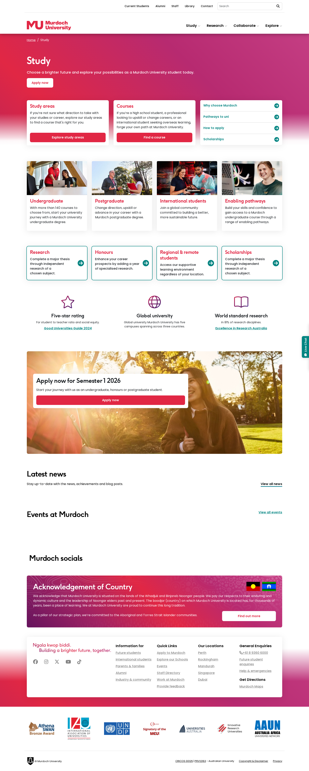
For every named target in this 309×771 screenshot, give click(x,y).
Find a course (154, 137)
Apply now (41, 82)
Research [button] (217, 25)
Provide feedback (171, 686)
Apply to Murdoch (171, 652)
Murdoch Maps (251, 686)
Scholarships (241, 139)
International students (134, 659)
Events (162, 666)
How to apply (241, 128)
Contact (207, 6)
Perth (202, 652)
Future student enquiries (251, 661)
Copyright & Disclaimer (253, 761)
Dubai (202, 679)
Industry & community (133, 679)
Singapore (206, 672)
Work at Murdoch (170, 679)
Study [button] (193, 25)
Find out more (252, 615)
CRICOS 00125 (184, 761)
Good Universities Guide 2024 (68, 329)
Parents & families (130, 666)
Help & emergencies (255, 670)
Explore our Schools (172, 659)
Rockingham (208, 659)
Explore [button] (273, 25)
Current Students (137, 6)
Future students (128, 652)
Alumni (160, 6)
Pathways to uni (241, 117)
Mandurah (206, 666)
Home (31, 40)
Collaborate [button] (246, 25)
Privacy (277, 761)
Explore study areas (68, 137)
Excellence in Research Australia (241, 329)
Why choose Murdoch (241, 106)
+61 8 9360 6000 (255, 652)
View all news (271, 484)
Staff (175, 6)
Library (190, 6)
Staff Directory (168, 672)
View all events (270, 513)
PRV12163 (200, 761)
